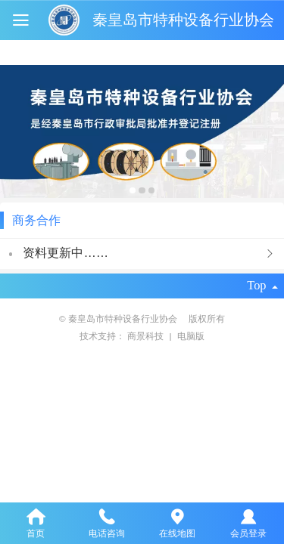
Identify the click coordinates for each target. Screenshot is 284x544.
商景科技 (146, 336)
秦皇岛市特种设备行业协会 (183, 19)
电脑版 (190, 336)
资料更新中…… (65, 252)
